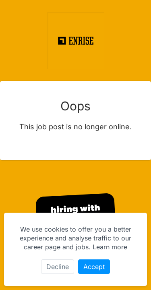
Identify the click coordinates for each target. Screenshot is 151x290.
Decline (57, 267)
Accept (94, 267)
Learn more (110, 247)
